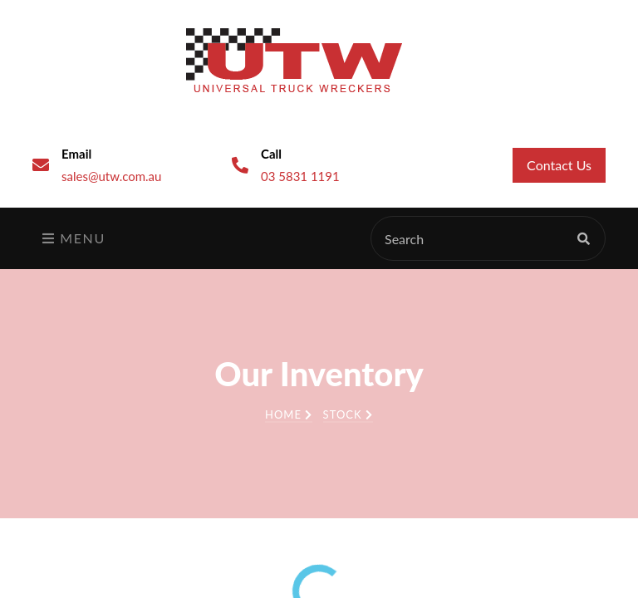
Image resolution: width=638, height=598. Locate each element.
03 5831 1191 (300, 176)
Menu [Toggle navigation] (74, 238)
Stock (348, 414)
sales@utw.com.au (111, 176)
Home (288, 414)
